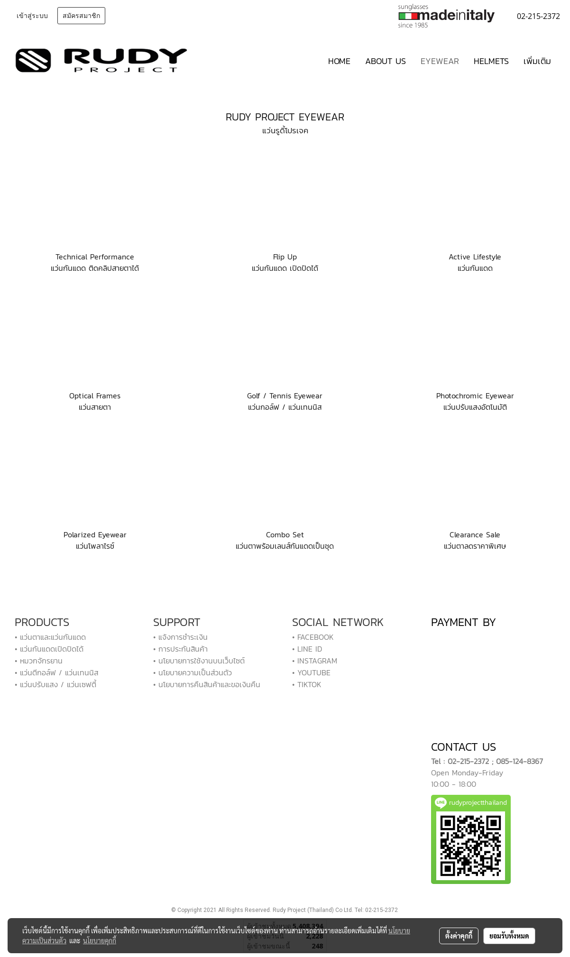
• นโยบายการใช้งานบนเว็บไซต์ (199, 660)
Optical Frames (94, 395)
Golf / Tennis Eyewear (284, 395)
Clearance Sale (475, 534)
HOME (339, 61)
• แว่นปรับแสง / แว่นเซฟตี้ (55, 684)
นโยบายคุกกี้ (99, 940)
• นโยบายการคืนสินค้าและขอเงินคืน (206, 684)
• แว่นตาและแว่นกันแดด (50, 637)
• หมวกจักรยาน (39, 660)
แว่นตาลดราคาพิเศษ (475, 546)
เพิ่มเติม (537, 61)
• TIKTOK (307, 684)
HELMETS (491, 61)
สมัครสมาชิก (81, 15)
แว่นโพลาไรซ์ (95, 546)
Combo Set (285, 534)
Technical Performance (94, 256)
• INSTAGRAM (314, 660)
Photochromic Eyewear (475, 395)
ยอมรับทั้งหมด (509, 935)
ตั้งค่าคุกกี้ (458, 935)
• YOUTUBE (311, 672)
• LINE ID (307, 648)
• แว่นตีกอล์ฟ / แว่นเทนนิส (56, 672)
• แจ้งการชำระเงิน (180, 637)
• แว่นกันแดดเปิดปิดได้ (49, 648)
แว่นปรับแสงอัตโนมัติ (475, 407)
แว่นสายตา (95, 407)
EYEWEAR (440, 61)
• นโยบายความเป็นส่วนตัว (192, 672)
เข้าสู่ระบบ (32, 15)
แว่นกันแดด (475, 268)
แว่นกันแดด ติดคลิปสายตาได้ (95, 268)
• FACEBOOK (313, 637)
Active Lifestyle (475, 256)
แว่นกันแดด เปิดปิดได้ (285, 268)
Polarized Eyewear (95, 534)
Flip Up (285, 256)
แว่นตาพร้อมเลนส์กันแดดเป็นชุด (285, 546)
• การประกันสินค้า (180, 648)
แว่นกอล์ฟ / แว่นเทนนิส (285, 407)
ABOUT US (385, 61)
